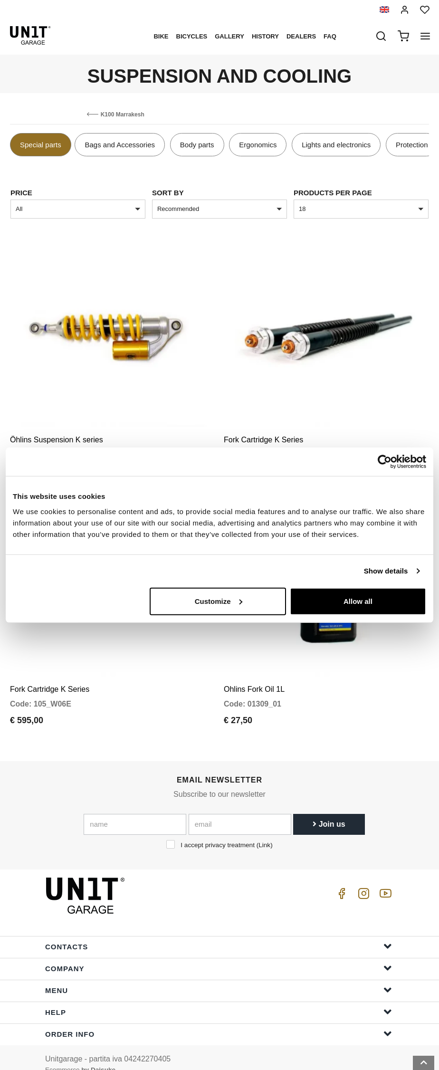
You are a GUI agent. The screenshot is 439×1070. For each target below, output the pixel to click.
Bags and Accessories (120, 145)
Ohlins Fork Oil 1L (254, 675)
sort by (168, 193)
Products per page (333, 193)
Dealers (301, 36)
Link (264, 831)
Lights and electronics (336, 145)
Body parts (197, 145)
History (265, 36)
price (21, 193)
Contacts (218, 932)
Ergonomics (258, 145)
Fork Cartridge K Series (263, 433)
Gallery (229, 36)
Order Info (218, 1020)
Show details (386, 571)
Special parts (40, 145)
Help (218, 998)
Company (218, 954)
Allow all (358, 601)
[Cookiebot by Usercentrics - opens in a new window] (384, 462)
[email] (240, 810)
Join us (329, 810)
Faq (330, 36)
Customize (218, 601)
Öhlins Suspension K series (56, 433)
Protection (412, 145)
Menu (218, 976)
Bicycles (192, 36)
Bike (160, 36)
